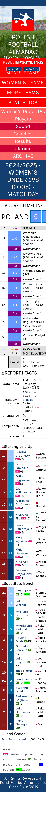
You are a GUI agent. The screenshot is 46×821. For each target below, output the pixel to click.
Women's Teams (23, 83)
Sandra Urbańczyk (22, 453)
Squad (23, 126)
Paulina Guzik (21, 639)
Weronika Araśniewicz (23, 502)
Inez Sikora (24, 670)
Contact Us (31, 68)
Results (23, 141)
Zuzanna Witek (22, 689)
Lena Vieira (24, 679)
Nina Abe (21, 562)
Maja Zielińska (21, 551)
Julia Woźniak (21, 603)
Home (23, 63)
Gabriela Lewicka (22, 648)
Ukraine (23, 148)
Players (23, 119)
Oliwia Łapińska (21, 466)
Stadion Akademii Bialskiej (29, 395)
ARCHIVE (23, 156)
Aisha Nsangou (22, 722)
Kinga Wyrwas (21, 539)
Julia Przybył (21, 660)
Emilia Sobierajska (23, 527)
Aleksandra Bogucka (24, 698)
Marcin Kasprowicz (15, 739)
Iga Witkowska (23, 490)
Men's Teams (23, 73)
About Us (13, 68)
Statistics (23, 102)
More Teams (23, 92)
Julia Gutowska (23, 710)
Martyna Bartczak (22, 613)
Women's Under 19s (23, 111)
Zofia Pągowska (22, 478)
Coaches (23, 134)
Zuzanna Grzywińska (23, 572)
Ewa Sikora (23, 591)
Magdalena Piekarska (24, 627)
